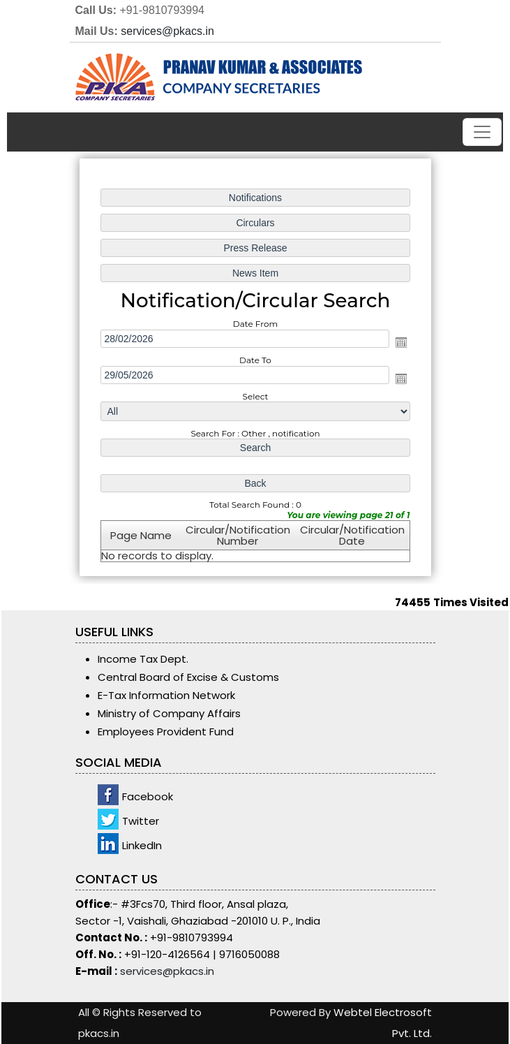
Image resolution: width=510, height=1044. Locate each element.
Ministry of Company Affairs (169, 713)
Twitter (140, 821)
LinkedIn (142, 845)
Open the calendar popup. (399, 342)
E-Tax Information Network (166, 695)
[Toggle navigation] (482, 132)
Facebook (147, 796)
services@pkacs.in (167, 31)
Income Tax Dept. (143, 659)
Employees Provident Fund (166, 731)
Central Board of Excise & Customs (188, 677)
